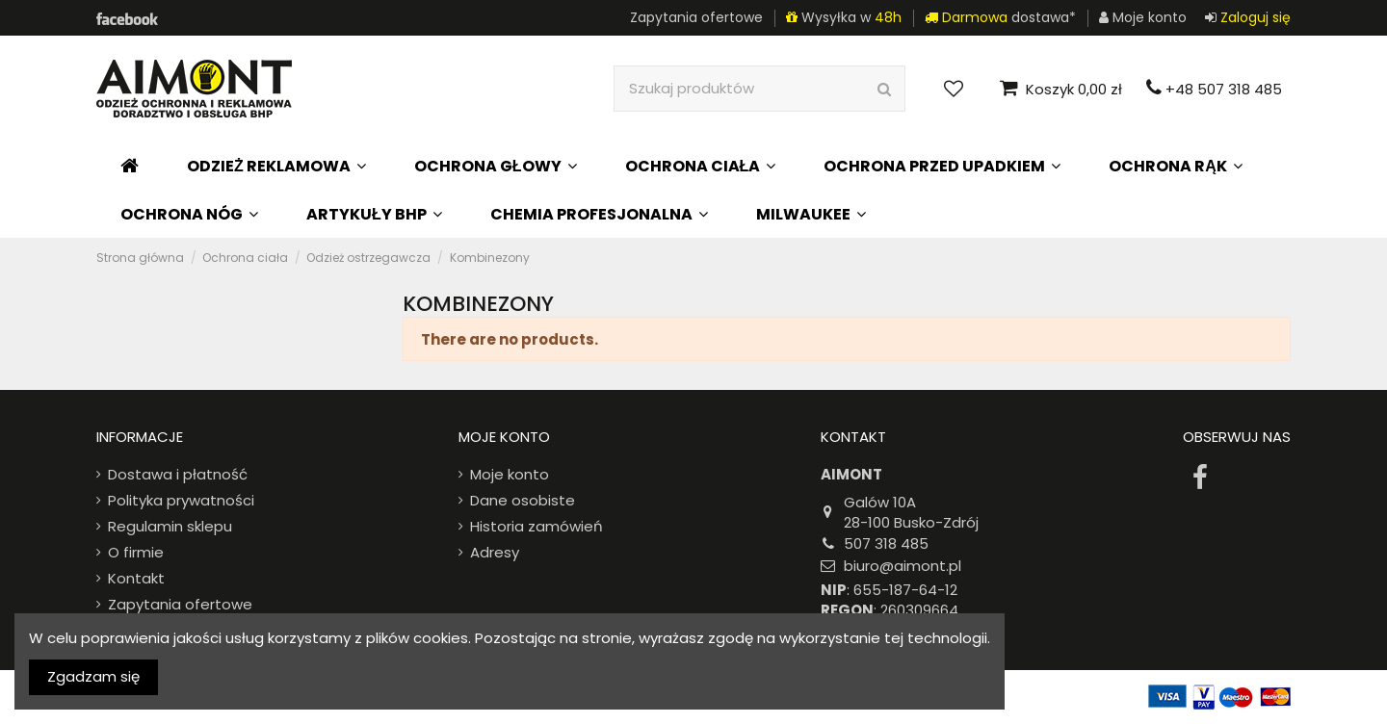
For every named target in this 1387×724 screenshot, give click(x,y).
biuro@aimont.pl (902, 566)
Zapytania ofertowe (696, 17)
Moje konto (509, 474)
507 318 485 (886, 543)
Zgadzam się (93, 676)
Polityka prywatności (181, 500)
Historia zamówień (536, 526)
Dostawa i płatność (178, 474)
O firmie (136, 552)
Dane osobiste (522, 500)
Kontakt (136, 578)
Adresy (494, 552)
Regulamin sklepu (170, 526)
